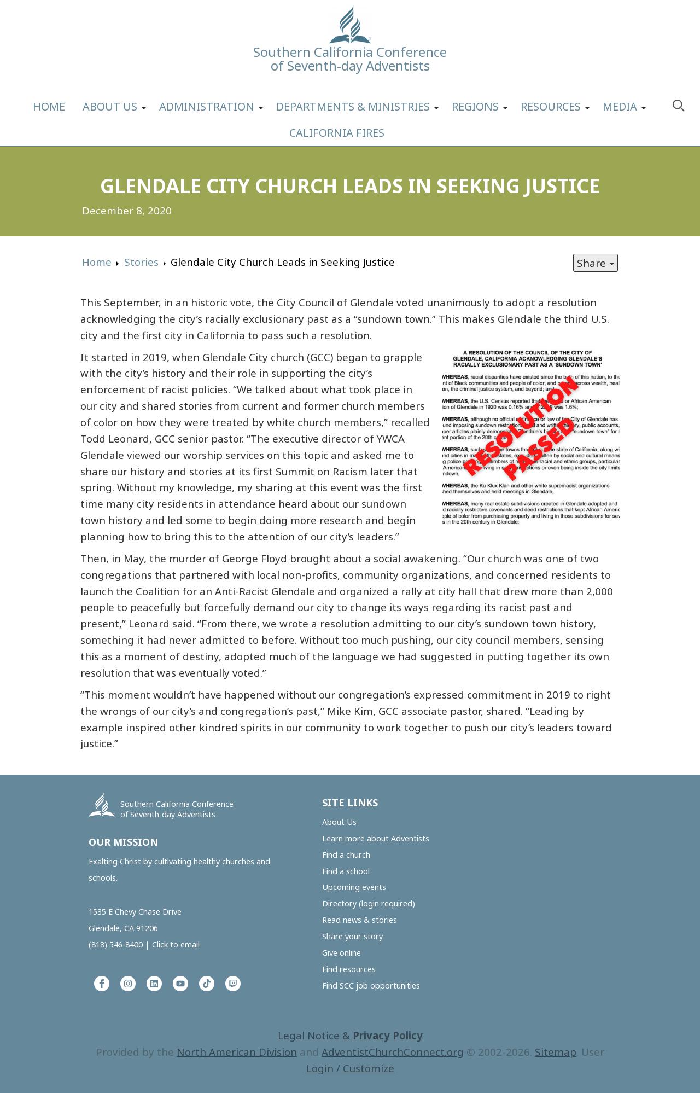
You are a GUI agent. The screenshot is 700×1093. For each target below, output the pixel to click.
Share (595, 263)
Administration (206, 106)
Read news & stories (359, 920)
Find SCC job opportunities (371, 985)
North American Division (237, 1052)
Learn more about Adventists (375, 838)
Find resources (349, 969)
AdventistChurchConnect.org (393, 1052)
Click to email (176, 944)
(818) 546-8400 (116, 944)
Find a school (346, 871)
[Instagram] (128, 983)
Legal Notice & (350, 1035)
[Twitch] (233, 983)
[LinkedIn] (154, 983)
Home (49, 106)
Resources (551, 106)
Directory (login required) (368, 903)
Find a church (346, 855)
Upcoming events (354, 887)
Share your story (352, 936)
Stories (141, 262)
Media (620, 106)
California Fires (336, 132)
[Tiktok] (207, 983)
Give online (341, 952)
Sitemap (555, 1052)
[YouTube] (180, 983)
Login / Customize (350, 1068)
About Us (110, 106)
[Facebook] (102, 983)
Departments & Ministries (353, 106)
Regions (475, 106)
